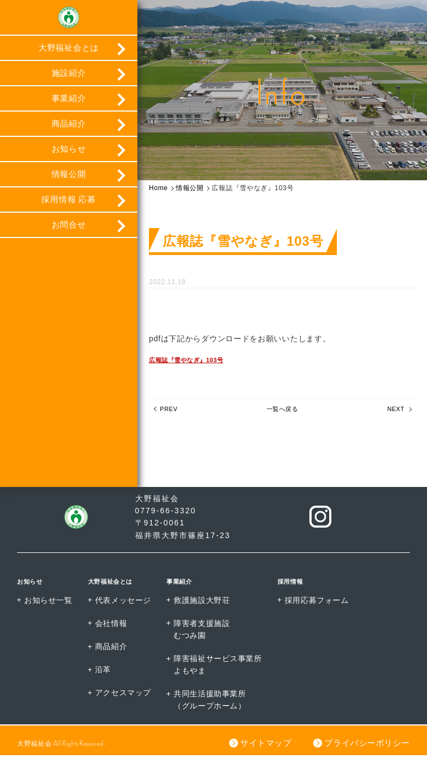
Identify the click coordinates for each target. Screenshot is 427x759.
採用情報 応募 (68, 203)
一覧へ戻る (282, 412)
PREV (171, 412)
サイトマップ (265, 746)
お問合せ (69, 228)
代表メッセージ (124, 603)
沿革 (104, 673)
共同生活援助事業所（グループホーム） (211, 703)
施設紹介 (69, 76)
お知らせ (69, 152)
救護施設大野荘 (203, 603)
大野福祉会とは (68, 51)
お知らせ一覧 (48, 603)
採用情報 (296, 583)
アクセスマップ (124, 696)
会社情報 (112, 626)
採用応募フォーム (319, 603)
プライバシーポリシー (367, 746)
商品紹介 (69, 127)
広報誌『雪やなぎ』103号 (196, 361)
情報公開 (69, 177)
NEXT (393, 412)
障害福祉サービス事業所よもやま (219, 668)
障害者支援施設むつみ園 (203, 632)
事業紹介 (69, 102)
